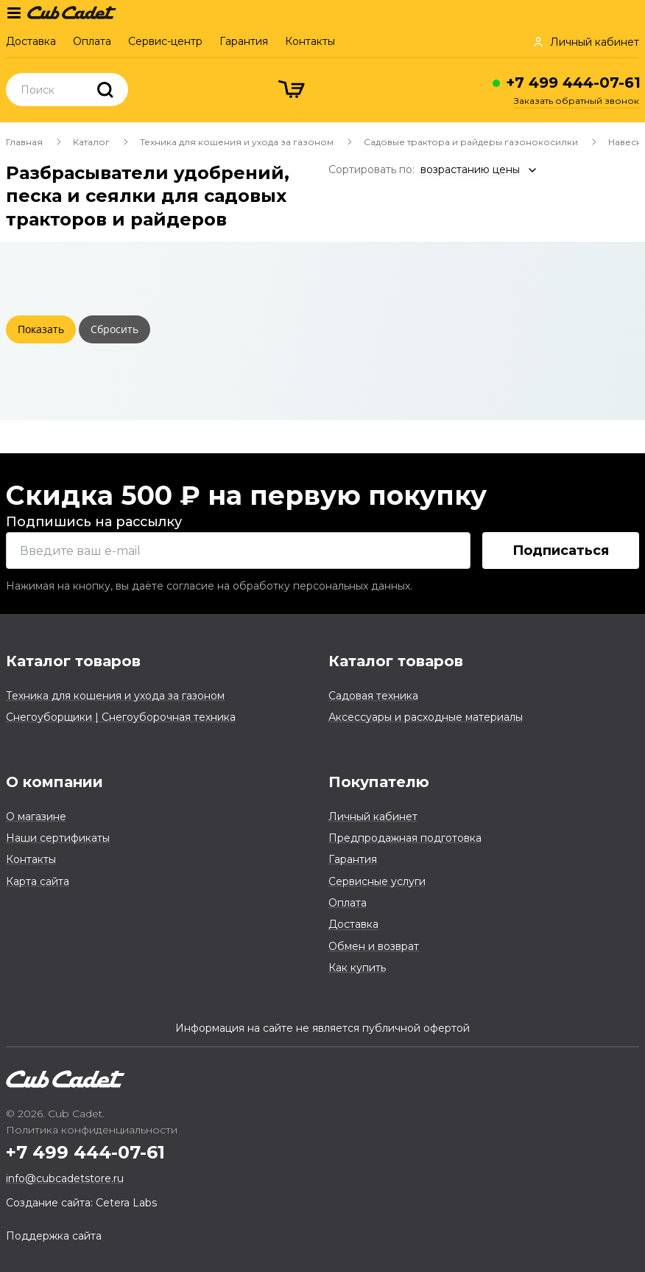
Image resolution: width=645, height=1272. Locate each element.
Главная (24, 141)
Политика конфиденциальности (91, 1129)
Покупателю (378, 782)
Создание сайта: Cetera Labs (81, 1202)
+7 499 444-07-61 (573, 82)
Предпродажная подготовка (405, 838)
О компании (54, 782)
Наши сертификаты (58, 838)
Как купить (357, 967)
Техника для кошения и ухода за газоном (237, 141)
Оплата (92, 41)
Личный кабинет (372, 816)
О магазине (36, 816)
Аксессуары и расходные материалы (425, 717)
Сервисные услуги (377, 881)
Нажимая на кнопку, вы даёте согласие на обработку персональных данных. (209, 586)
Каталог (91, 141)
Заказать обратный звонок (576, 100)
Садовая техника (373, 695)
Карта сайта (37, 881)
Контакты (310, 41)
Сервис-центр (165, 41)
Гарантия (243, 41)
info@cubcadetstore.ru (65, 1178)
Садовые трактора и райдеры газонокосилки (471, 141)
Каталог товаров (73, 661)
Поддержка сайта (54, 1236)
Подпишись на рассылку (94, 522)
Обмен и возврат (373, 946)
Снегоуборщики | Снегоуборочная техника (121, 717)
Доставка (31, 41)
